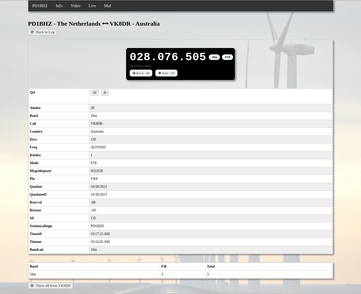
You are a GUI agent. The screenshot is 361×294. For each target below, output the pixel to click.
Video (75, 6)
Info (59, 6)
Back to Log (42, 32)
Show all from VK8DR (50, 286)
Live (92, 6)
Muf (107, 6)
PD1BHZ (40, 6)
